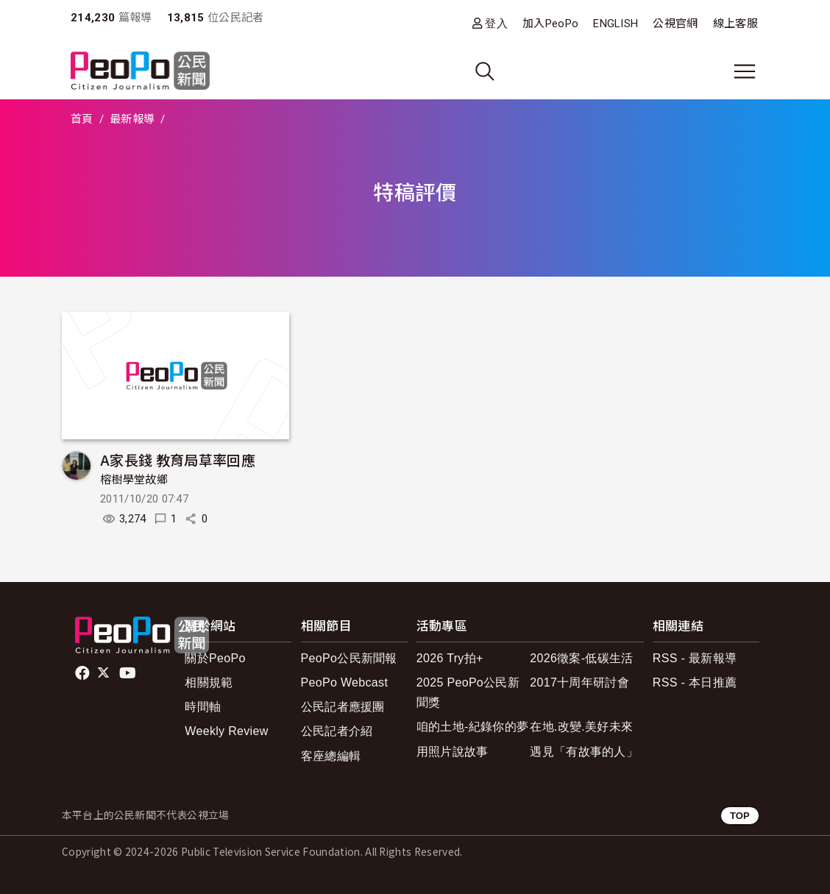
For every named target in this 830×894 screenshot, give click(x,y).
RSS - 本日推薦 (695, 682)
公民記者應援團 (343, 706)
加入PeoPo (550, 23)
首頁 (82, 119)
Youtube (128, 673)
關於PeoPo (215, 658)
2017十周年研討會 (579, 682)
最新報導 (132, 119)
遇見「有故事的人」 (584, 751)
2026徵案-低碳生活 (581, 658)
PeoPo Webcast (345, 682)
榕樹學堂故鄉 (134, 479)
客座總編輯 (331, 756)
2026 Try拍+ (449, 658)
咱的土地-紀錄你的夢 (472, 726)
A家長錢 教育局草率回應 (177, 459)
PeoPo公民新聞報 (349, 658)
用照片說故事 (452, 751)
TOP (740, 815)
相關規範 (209, 682)
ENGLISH (615, 23)
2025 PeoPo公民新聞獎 (467, 692)
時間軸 (203, 706)
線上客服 (735, 23)
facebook (83, 673)
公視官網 (675, 23)
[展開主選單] (744, 71)
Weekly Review (226, 731)
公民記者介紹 (337, 731)
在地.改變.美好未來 (581, 726)
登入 (496, 23)
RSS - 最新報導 (695, 658)
